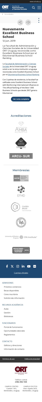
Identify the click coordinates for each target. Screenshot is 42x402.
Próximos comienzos (12, 287)
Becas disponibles (11, 290)
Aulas (6, 309)
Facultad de (18, 5)
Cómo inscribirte (11, 294)
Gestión (7, 312)
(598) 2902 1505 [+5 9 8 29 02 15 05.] (21, 382)
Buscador (33, 8)
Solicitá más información (14, 298)
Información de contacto (14, 349)
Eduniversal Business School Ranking (23, 74)
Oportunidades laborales (14, 331)
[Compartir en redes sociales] (20, 22)
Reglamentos (9, 334)
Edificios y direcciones (13, 345)
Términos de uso (8, 359)
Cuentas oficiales (21, 273)
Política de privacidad (32, 359)
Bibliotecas (8, 316)
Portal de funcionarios (13, 327)
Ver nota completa (21, 99)
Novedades (8, 14)
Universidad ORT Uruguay (21, 370)
